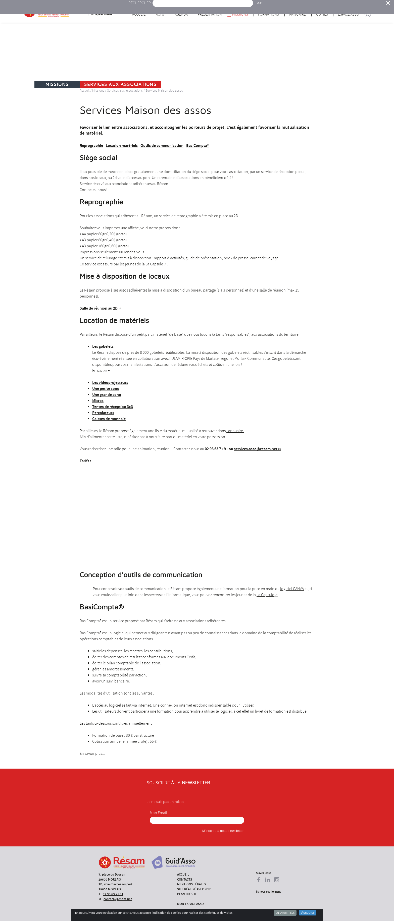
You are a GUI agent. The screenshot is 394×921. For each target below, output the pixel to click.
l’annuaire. (235, 430)
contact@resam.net (118, 899)
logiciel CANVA (292, 588)
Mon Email (158, 812)
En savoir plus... (92, 753)
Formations (268, 14)
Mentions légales (191, 884)
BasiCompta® (197, 145)
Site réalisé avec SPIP (194, 889)
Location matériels (122, 145)
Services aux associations (125, 90)
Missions (240, 14)
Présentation (210, 14)
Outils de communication (161, 145)
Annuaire (297, 14)
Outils (322, 14)
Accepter (307, 912)
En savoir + (101, 370)
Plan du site (187, 894)
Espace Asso (348, 14)
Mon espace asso (190, 904)
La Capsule (154, 264)
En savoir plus (285, 912)
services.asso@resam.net (255, 448)
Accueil (138, 14)
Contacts (184, 879)
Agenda (181, 14)
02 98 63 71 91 (113, 894)
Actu (160, 14)
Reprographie (91, 145)
